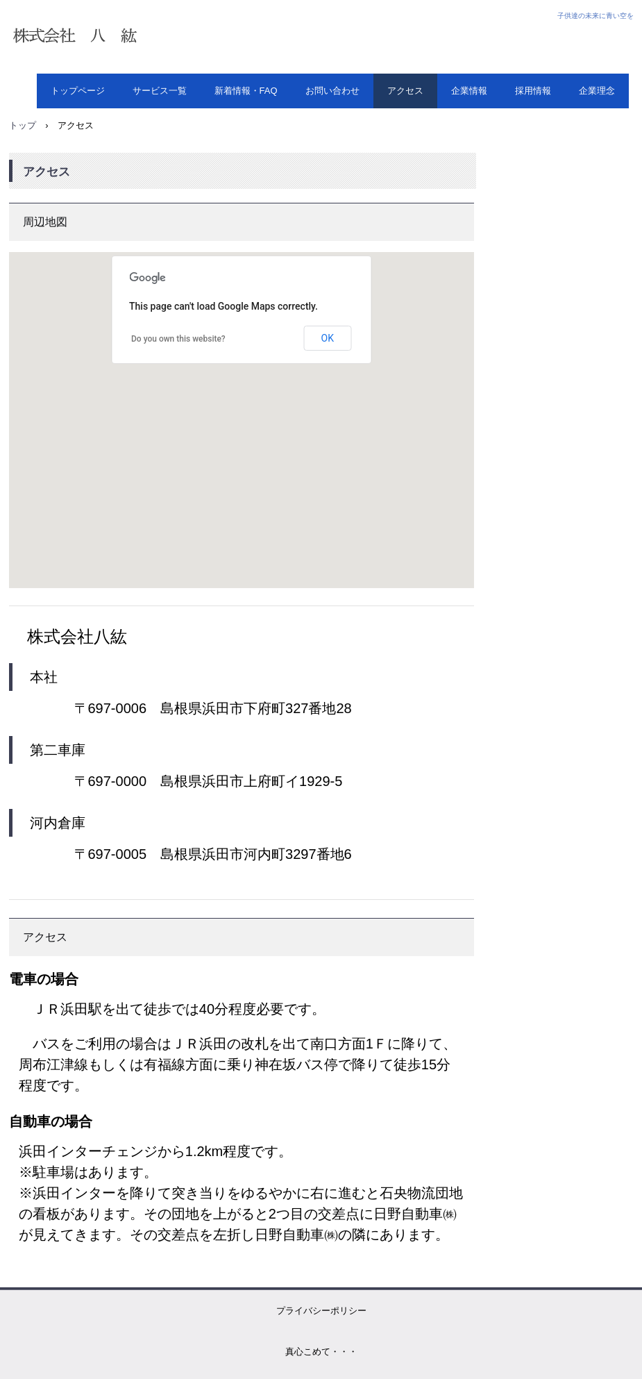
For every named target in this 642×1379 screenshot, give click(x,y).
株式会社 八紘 (158, 37)
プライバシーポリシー (321, 1310)
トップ (22, 125)
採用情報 (533, 90)
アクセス (405, 90)
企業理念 (597, 90)
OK (327, 338)
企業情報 (469, 90)
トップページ (78, 90)
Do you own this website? (178, 339)
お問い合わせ (332, 90)
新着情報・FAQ (246, 90)
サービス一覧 (160, 90)
